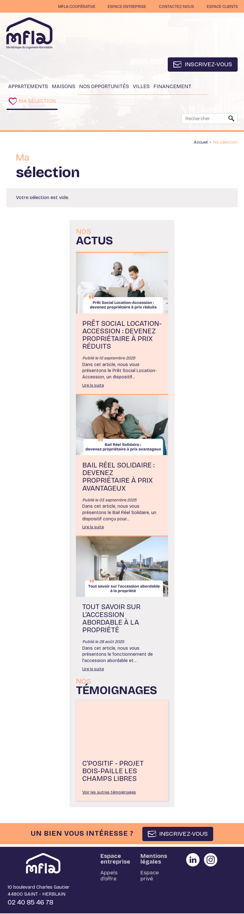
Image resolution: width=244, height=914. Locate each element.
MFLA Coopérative (72, 6)
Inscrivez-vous (208, 64)
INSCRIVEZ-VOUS (183, 834)
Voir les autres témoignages (109, 793)
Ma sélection (38, 101)
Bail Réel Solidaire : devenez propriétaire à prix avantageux (118, 477)
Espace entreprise (124, 6)
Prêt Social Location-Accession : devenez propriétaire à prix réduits (122, 335)
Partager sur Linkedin (193, 860)
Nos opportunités (104, 87)
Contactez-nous (175, 6)
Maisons (63, 87)
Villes (141, 87)
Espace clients (222, 6)
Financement (172, 87)
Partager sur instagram (210, 860)
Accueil (201, 142)
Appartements (28, 87)
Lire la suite (93, 386)
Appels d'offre (109, 876)
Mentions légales (153, 859)
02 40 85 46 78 (30, 902)
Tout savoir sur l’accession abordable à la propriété (111, 619)
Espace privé (149, 876)
